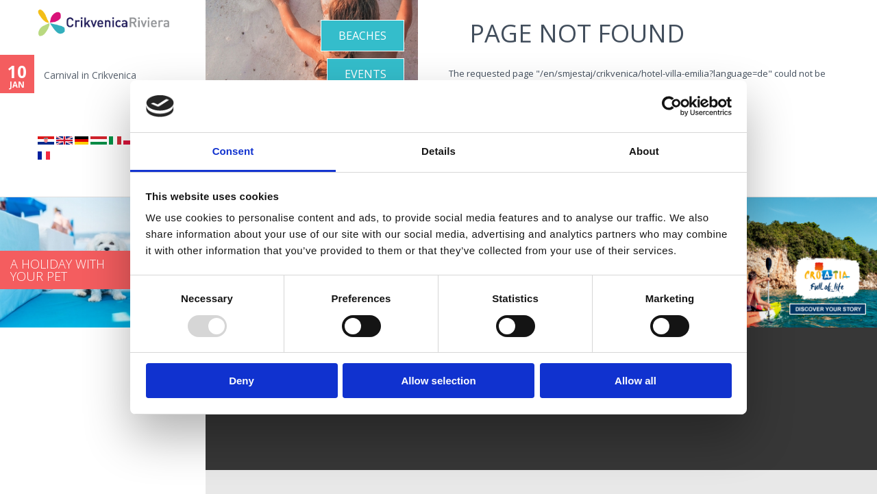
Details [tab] (438, 151)
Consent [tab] (233, 151)
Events (365, 74)
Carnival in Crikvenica (90, 75)
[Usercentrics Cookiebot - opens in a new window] (672, 106)
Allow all (635, 380)
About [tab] (644, 151)
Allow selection (438, 380)
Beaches (362, 35)
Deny (241, 380)
